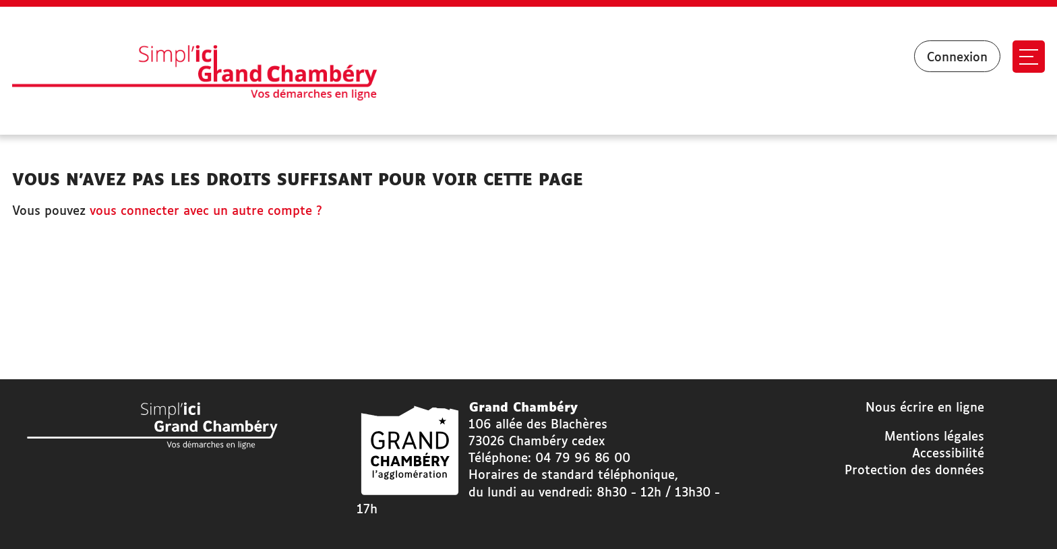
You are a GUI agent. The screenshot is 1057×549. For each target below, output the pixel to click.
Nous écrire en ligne (925, 408)
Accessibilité (948, 454)
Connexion (957, 58)
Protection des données (914, 471)
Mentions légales (934, 437)
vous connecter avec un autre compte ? (206, 211)
